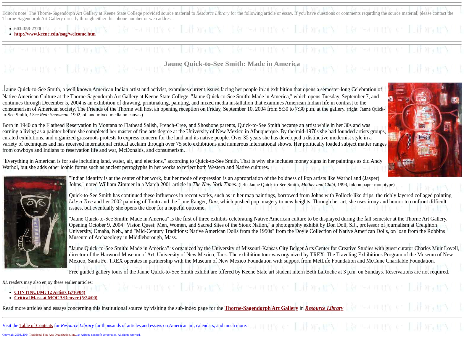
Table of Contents (36, 325)
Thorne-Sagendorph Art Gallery (261, 308)
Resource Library (324, 308)
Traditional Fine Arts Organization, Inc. (52, 334)
